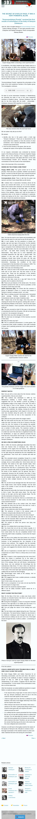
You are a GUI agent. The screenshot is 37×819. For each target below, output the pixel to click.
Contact (6, 805)
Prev (33, 738)
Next (4, 738)
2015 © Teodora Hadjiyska (10, 814)
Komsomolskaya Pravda (28, 26)
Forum (25, 805)
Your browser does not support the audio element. (18, 90)
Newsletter (16, 805)
